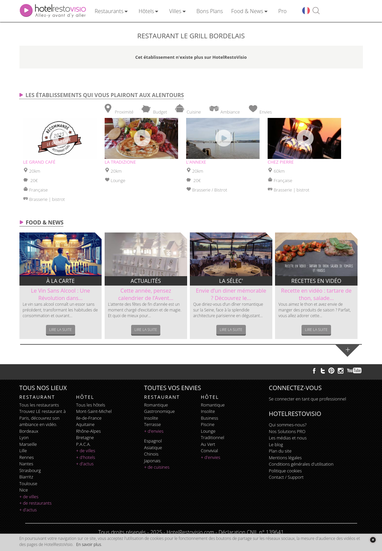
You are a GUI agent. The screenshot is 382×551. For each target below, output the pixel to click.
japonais (152, 461)
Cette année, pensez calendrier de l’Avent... (145, 294)
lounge (208, 431)
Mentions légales (285, 458)
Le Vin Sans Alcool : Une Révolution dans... (60, 294)
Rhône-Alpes (88, 431)
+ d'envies (154, 431)
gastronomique (159, 411)
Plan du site (280, 451)
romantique (156, 405)
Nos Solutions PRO (287, 431)
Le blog (276, 444)
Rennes (26, 457)
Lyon (24, 437)
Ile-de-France (89, 418)
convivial (209, 451)
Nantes (26, 464)
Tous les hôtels (90, 405)
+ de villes (29, 497)
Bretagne (85, 437)
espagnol (153, 441)
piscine (208, 424)
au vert (208, 444)
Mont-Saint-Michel (94, 411)
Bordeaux (29, 431)
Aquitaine (85, 424)
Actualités (146, 281)
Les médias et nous (288, 438)
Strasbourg (30, 470)
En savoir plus (88, 544)
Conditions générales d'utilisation (301, 464)
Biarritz (26, 477)
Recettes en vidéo (316, 281)
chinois (151, 454)
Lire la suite (60, 329)
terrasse (152, 424)
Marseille (28, 444)
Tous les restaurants (39, 405)
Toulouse (28, 483)
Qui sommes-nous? (288, 425)
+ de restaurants (35, 503)
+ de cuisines (157, 467)
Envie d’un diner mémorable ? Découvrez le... (231, 294)
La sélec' (231, 281)
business (209, 418)
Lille (23, 451)
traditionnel (212, 437)
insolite (151, 418)
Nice (23, 490)
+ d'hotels (85, 457)
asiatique (153, 447)
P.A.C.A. (83, 444)
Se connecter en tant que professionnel (307, 399)
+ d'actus (28, 510)
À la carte (60, 281)
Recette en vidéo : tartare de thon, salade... (316, 294)
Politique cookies (285, 471)
